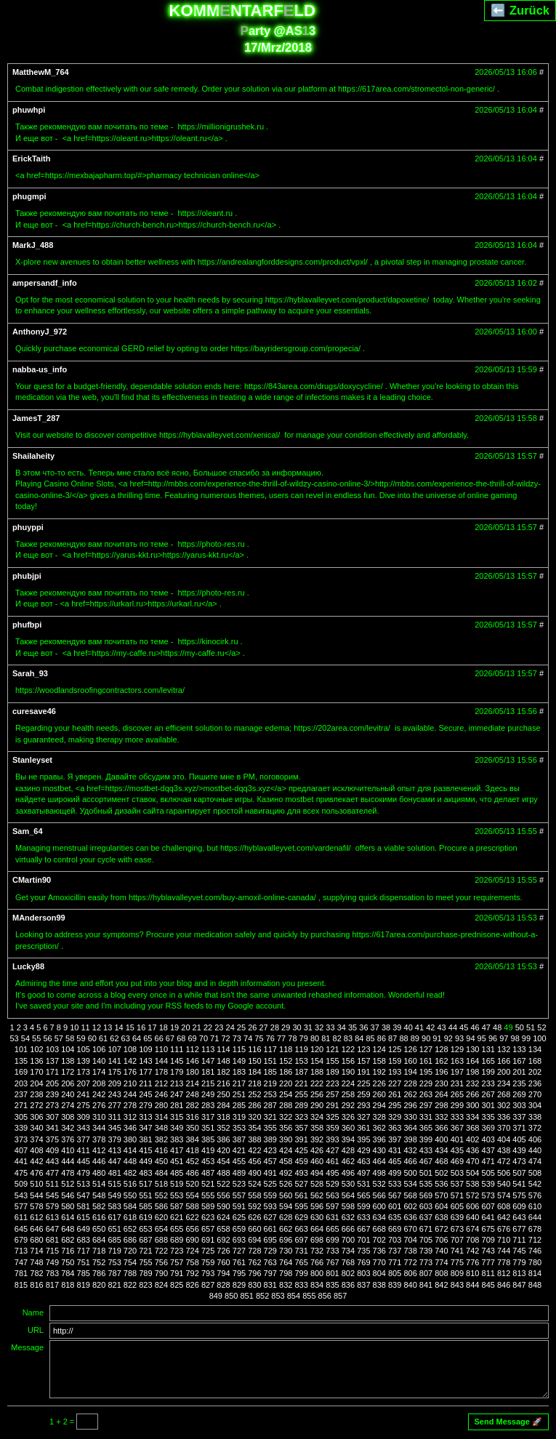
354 (254, 1127)
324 (316, 1117)
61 (103, 1038)
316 (192, 1117)
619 (145, 1217)
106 (98, 1049)
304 (534, 1105)
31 (308, 1027)
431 (394, 1150)
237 (21, 1094)
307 (52, 1117)
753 (114, 1262)
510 (36, 1183)
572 (472, 1195)
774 (441, 1262)
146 (192, 1061)
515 (114, 1183)
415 (145, 1150)
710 (503, 1239)
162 (441, 1061)
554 (192, 1195)
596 (316, 1206)
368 (472, 1127)
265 (457, 1094)
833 (300, 1284)
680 (36, 1239)
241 (83, 1094)
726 (223, 1250)
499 (394, 1173)
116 (254, 1049)
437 (488, 1150)
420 (223, 1150)
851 (246, 1295)
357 (300, 1127)
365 (425, 1127)
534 (409, 1183)
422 (254, 1150)
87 (392, 1038)
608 (503, 1206)
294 (379, 1105)
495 (332, 1173)
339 (21, 1127)
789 (145, 1273)
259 (363, 1094)
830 (254, 1284)
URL (36, 1330)
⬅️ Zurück (520, 10)
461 (332, 1161)
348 (161, 1127)
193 (394, 1071)
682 (67, 1239)
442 (36, 1161)
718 (98, 1250)
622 (192, 1217)
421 (239, 1150)
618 (130, 1217)
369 (488, 1127)
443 (52, 1161)
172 (67, 1071)
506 (503, 1173)
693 (239, 1239)
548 (98, 1195)
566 (379, 1195)
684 (98, 1239)
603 (425, 1206)
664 (316, 1228)
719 (114, 1250)
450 (161, 1161)
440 (534, 1150)
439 (518, 1150)
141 (114, 1061)
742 (472, 1250)
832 (285, 1284)
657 (207, 1228)
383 (176, 1139)
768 (348, 1262)
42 (430, 1027)
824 (161, 1284)
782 (36, 1273)
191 (363, 1071)
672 (441, 1228)
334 (472, 1117)
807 (425, 1273)
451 (176, 1161)
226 (379, 1083)
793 (207, 1273)
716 (67, 1250)
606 (472, 1206)
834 (316, 1284)
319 (239, 1117)
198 (472, 1071)
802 (348, 1273)
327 (363, 1117)
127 (425, 1049)
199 (488, 1071)
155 (332, 1061)
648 (67, 1228)
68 (181, 1038)
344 (98, 1127)
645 (21, 1228)
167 (518, 1061)
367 (457, 1127)
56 (47, 1038)
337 (518, 1117)
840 (409, 1284)
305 (21, 1117)
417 (176, 1150)
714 (36, 1250)
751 (83, 1262)
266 (472, 1094)
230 (441, 1083)
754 (130, 1262)
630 (316, 1217)
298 (441, 1105)
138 (67, 1061)
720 (130, 1250)
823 (145, 1284)
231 (457, 1083)
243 (114, 1094)
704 (409, 1239)
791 (176, 1273)
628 (285, 1217)
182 (223, 1071)
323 (300, 1117)
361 (363, 1127)
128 (441, 1049)
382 (161, 1139)
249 (207, 1094)
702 (379, 1239)
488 (223, 1173)
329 (394, 1117)
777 (488, 1262)
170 (36, 1071)
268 (503, 1094)
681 (52, 1239)
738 (409, 1250)
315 (176, 1117)
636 (409, 1217)
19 (174, 1027)
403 (488, 1139)
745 (518, 1250)
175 (114, 1071)
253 (270, 1094)
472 (503, 1161)
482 (130, 1173)
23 (218, 1027)
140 (98, 1061)
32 (319, 1027)
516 (130, 1183)
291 (332, 1105)
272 (36, 1105)
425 (300, 1150)
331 (425, 1117)
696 (285, 1239)
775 (457, 1262)
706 (441, 1239)
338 (534, 1117)
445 (83, 1161)
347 (145, 1127)
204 (36, 1083)
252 (254, 1094)
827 (207, 1284)
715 (52, 1250)
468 (441, 1161)
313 (145, 1117)
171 (52, 1071)
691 (207, 1239)
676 (503, 1228)
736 (379, 1250)
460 (316, 1161)
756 (161, 1262)
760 (223, 1262)
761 (239, 1262)
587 (176, 1206)
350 (192, 1127)
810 (472, 1273)
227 (394, 1083)
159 (394, 1061)
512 (67, 1183)
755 (145, 1262)
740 (441, 1250)
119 (300, 1049)
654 (161, 1228)
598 (348, 1206)
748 (36, 1262)
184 (254, 1071)
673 (457, 1228)
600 (379, 1206)
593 (270, 1206)
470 (472, 1161)
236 (534, 1083)
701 (363, 1239)
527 (300, 1183)
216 (223, 1083)
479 (83, 1173)
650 (98, 1228)
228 (409, 1083)
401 (457, 1139)
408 (36, 1150)
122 (348, 1049)
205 (52, 1083)
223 (332, 1083)
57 (59, 1038)
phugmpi (29, 196)
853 (277, 1295)
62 (114, 1038)
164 (472, 1061)
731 (300, 1250)
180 (192, 1071)
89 (415, 1038)
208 (98, 1083)
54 (25, 1038)
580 (67, 1206)
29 (285, 1027)
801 (332, 1273)
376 (67, 1139)
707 (457, 1239)
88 (403, 1038)
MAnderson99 (38, 917)
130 (472, 1049)
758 (192, 1262)
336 (503, 1117)
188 (316, 1071)
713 (21, 1250)
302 (503, 1105)
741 (457, 1250)
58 (69, 1038)
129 (457, 1049)
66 (159, 1038)
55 (36, 1038)
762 (254, 1262)
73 (237, 1038)
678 (534, 1228)
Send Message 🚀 (508, 1421)
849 (215, 1295)
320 (254, 1117)
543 (21, 1195)
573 (488, 1195)
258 (348, 1094)
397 (394, 1139)
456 (254, 1161)
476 (36, 1173)
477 (52, 1173)
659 (239, 1228)
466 (409, 1161)
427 (332, 1150)
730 (285, 1250)
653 (145, 1228)
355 (270, 1127)
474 (534, 1161)
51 (530, 1027)
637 (425, 1217)
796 (254, 1273)
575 (518, 1195)
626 (254, 1217)
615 (83, 1217)
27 (263, 1027)
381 (145, 1139)
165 (488, 1061)
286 (254, 1105)
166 (503, 1061)
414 (130, 1150)
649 (83, 1228)
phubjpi (26, 576)
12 (96, 1027)
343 (83, 1127)
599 (363, 1206)
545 (52, 1195)
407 (21, 1150)
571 (457, 1195)
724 (192, 1250)
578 (36, 1206)
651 (114, 1228)
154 (316, 1061)
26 (252, 1027)
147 (207, 1061)
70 (203, 1038)
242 (98, 1094)
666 (348, 1228)
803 (363, 1273)
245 (145, 1094)
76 (270, 1038)
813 (518, 1273)
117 (270, 1049)
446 (98, 1161)
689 (176, 1239)
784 (67, 1273)
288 (285, 1105)
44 (452, 1027)
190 (348, 1071)
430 (379, 1150)
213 (176, 1083)
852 (262, 1295)
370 (503, 1127)
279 (145, 1105)
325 (332, 1117)
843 (457, 1284)
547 (83, 1195)
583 (114, 1206)
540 (503, 1183)
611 (21, 1217)
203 (21, 1083)
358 (316, 1127)
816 (36, 1284)
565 (363, 1195)
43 (441, 1027)
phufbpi (26, 624)
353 (239, 1127)
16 (141, 1027)
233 (488, 1083)
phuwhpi (28, 109)
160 (409, 1061)
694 (254, 1239)
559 (270, 1195)
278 (130, 1105)
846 (503, 1284)
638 (441, 1217)
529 (332, 1183)
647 (52, 1228)
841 (425, 1284)
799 (300, 1273)
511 (52, 1183)
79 (303, 1038)
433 (425, 1150)
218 (254, 1083)
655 (176, 1228)
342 (67, 1127)
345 (114, 1127)
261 (394, 1094)
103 (52, 1049)
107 (114, 1049)
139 (83, 1061)
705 (425, 1239)
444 (67, 1161)
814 (534, 1273)
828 (223, 1284)
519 (176, 1183)
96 (492, 1038)
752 (98, 1262)
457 (270, 1161)
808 (441, 1273)
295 (394, 1105)
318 (223, 1117)
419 (207, 1150)
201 (518, 1071)
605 (457, 1206)
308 (67, 1117)
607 (488, 1206)
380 (130, 1139)
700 (348, 1239)
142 (130, 1061)
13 (107, 1027)
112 (192, 1049)
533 (394, 1183)
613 (52, 1217)
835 (332, 1284)
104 (67, 1049)
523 (239, 1183)
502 (441, 1173)
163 (457, 1061)
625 (239, 1217)
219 (270, 1083)
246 (161, 1094)
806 (409, 1273)
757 (176, 1262)
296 (409, 1105)
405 (518, 1139)
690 (192, 1239)
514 (98, 1183)
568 (409, 1195)
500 (409, 1173)
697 (300, 1239)
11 (85, 1027)
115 (239, 1049)
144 (161, 1061)
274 (67, 1105)
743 (488, 1250)
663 (300, 1228)
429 (363, 1150)
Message (27, 1347)
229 (425, 1083)
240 (67, 1094)
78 (292, 1038)
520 (192, 1183)
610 (534, 1206)
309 (83, 1117)
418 (192, 1150)
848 (534, 1284)
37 (375, 1027)
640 (472, 1217)
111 (176, 1049)
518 (161, 1183)
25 (241, 1027)
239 (52, 1094)
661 (270, 1228)
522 (223, 1183)
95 (482, 1038)
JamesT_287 (36, 418)
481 (114, 1173)
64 (136, 1038)
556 (223, 1195)
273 (52, 1105)
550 (130, 1195)
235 (518, 1083)
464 (379, 1161)
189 (332, 1071)
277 (114, 1105)
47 (486, 1027)
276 (98, 1105)
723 (176, 1250)
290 (316, 1105)
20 (185, 1027)
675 (488, 1228)
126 (409, 1049)
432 (409, 1150)
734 (348, 1250)
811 (488, 1273)
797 (270, 1273)
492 (285, 1173)
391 (300, 1139)
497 (363, 1173)
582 (98, 1206)
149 (239, 1061)
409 (52, 1150)
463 (363, 1161)
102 (36, 1049)
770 (379, 1262)
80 (314, 1038)
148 (223, 1061)
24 (230, 1027)
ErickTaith (31, 158)
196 (441, 1071)
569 (425, 1195)
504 (472, 1173)
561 (300, 1195)
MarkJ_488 (32, 245)
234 (503, 1083)
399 (425, 1139)
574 (503, 1195)
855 (308, 1295)
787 (114, 1273)
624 (223, 1217)
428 (348, 1150)
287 (270, 1105)
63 (125, 1038)
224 (348, 1083)
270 (534, 1094)
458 (285, 1161)
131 (488, 1049)
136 (36, 1061)
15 (130, 1027)
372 (534, 1127)
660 (254, 1228)
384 (192, 1139)
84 (359, 1038)
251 (239, 1094)
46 (474, 1027)
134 (534, 1049)
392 (316, 1139)
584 (130, 1206)
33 (330, 1027)
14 (118, 1027)
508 (534, 1173)
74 (247, 1038)
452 (192, 1161)
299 (457, 1105)
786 (98, 1273)
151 (270, 1061)
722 (161, 1250)
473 (518, 1161)
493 (300, 1173)
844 (472, 1284)
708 (472, 1239)
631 (332, 1217)
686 (130, 1239)
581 (83, 1206)
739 (425, 1250)
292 (348, 1105)
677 (518, 1228)
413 (114, 1150)
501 (425, 1173)
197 (457, 1071)
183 (239, 1071)
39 (396, 1027)
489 (239, 1173)
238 (36, 1094)
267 (488, 1094)
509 (21, 1183)
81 (325, 1038)
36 (363, 1027)
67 (170, 1038)
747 (21, 1262)
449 (145, 1161)
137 (52, 1061)
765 (300, 1262)
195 (425, 1071)
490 (254, 1173)
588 (192, 1206)
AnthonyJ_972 (39, 331)
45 (463, 1027)
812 (503, 1273)
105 (83, 1049)
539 (488, 1183)
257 (332, 1094)
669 (394, 1228)
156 (348, 1061)
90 (426, 1038)
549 (114, 1195)
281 (176, 1105)
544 (36, 1195)
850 (231, 1295)
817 (52, 1284)
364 (409, 1127)
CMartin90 (31, 879)
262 (409, 1094)
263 (425, 1094)
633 (363, 1217)
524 (254, 1183)
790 (161, 1273)
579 (52, 1206)
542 (534, 1183)
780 (534, 1262)
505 (488, 1173)
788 (130, 1273)
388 (254, 1139)
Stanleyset (32, 759)
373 (21, 1139)
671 (425, 1228)
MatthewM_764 (40, 72)
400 (441, 1139)
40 (408, 1027)
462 (348, 1161)
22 (208, 1027)
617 (114, 1217)
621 (176, 1217)
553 (176, 1195)
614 (67, 1217)
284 (223, 1105)
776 (472, 1262)
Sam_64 (27, 831)
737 (394, 1250)
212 (161, 1083)
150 (254, 1061)
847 (518, 1284)
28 (274, 1027)
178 (161, 1071)
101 (21, 1049)
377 (83, 1139)
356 (285, 1127)
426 (316, 1150)
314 (161, 1117)
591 (239, 1206)
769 (363, 1262)
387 (239, 1139)
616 (98, 1217)
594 (285, 1206)
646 (36, 1228)
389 (270, 1139)
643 (518, 1217)
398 (409, 1139)
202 (534, 1071)
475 (21, 1173)
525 (270, 1183)
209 (114, 1083)
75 (258, 1038)
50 (519, 1027)
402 (472, 1139)
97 (503, 1038)
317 (207, 1117)
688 (161, 1239)
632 (348, 1217)
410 (67, 1150)
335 (488, 1117)
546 (67, 1195)
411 (83, 1150)
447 (114, 1161)
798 (285, 1273)
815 (21, 1284)
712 (534, 1239)
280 (161, 1105)
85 (370, 1038)
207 (83, 1083)
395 (363, 1139)
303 (518, 1105)
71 (214, 1038)
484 (161, 1173)
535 (425, 1183)
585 (145, 1206)
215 (207, 1083)
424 (285, 1150)
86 (381, 1038)
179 (176, 1071)
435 (457, 1150)
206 (67, 1083)
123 (363, 1049)
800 (316, 1273)
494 (316, 1173)
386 (223, 1139)
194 (409, 1071)
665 (332, 1228)
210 (130, 1083)
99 (526, 1038)
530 (348, 1183)
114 (223, 1049)
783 (52, 1273)
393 (332, 1139)
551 (145, 1195)
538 (472, 1183)
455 (239, 1161)
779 (518, 1262)
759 (207, 1262)
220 (285, 1083)
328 (379, 1117)
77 (281, 1038)
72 (225, 1038)
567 (394, 1195)
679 (21, 1239)
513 (83, 1183)
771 (394, 1262)
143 (145, 1061)
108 (130, 1049)
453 (207, 1161)
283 (207, 1105)
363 (394, 1127)
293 (363, 1105)
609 (518, 1206)
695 (270, 1239)
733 (332, 1250)
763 (270, 1262)
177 (145, 1071)
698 (316, 1239)
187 (300, 1071)
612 (36, 1217)
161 (425, 1061)
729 (270, 1250)
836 (348, 1284)
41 (419, 1027)
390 (285, 1139)
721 (145, 1250)
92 (448, 1038)
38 (386, 1027)
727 (239, 1250)
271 (21, 1105)
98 (515, 1038)
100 (539, 1038)
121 (332, 1049)
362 (379, 1127)
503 (457, 1173)
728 (254, 1250)
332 (441, 1117)
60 (92, 1038)
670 (409, 1228)
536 (441, 1183)
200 (503, 1071)
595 (300, 1206)
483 (145, 1173)
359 (332, 1127)
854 (293, 1295)
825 (176, 1284)
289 (300, 1105)
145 (176, 1061)
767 (332, 1262)
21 (197, 1027)
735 (363, 1250)
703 (394, 1239)
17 (152, 1027)
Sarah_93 (30, 673)
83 (348, 1038)
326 (348, 1117)
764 (285, 1262)
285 (239, 1105)
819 (83, 1284)
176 (130, 1071)
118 (285, 1049)
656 (192, 1228)
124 (379, 1049)
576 (534, 1195)
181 (207, 1071)
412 (98, 1150)
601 (394, 1206)
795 (239, 1273)
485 (176, 1173)
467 (425, 1161)
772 (409, 1262)
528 (316, 1183)
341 (52, 1127)
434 (441, 1150)
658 (223, 1228)
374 (36, 1139)
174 (98, 1071)
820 (98, 1284)
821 (114, 1284)
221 (300, 1083)
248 (192, 1094)
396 (379, 1139)
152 (285, 1061)
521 (207, 1183)
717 (83, 1250)
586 (161, 1206)
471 (488, 1161)
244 (130, 1094)
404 (503, 1139)
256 (316, 1094)
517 (145, 1183)
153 (300, 1061)
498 (379, 1173)
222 (316, 1083)
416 (161, 1150)
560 (285, 1195)
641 (488, 1217)
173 (83, 1071)
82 (337, 1038)
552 (161, 1195)
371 (518, 1127)
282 (192, 1105)
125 (394, 1049)
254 (285, 1094)
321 (270, 1117)
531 (363, 1183)
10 (74, 1027)
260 (379, 1094)
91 (436, 1038)
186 (285, 1071)
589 (207, 1206)
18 (163, 1027)
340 (36, 1127)
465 (394, 1161)
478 (67, 1173)
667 (363, 1228)
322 (285, 1117)
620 (161, 1217)
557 (239, 1195)
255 (300, 1094)
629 (300, 1217)
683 (83, 1239)
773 (425, 1262)
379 (114, 1139)
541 (518, 1183)
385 (207, 1139)
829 (239, 1284)
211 (145, 1083)
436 (472, 1150)
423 (270, 1150)
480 (98, 1173)
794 (223, 1273)
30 (296, 1027)
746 (534, 1250)
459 (300, 1161)
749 (52, 1262)
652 (130, 1228)
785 (83, 1273)
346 (130, 1127)
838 (379, 1284)
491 (270, 1173)
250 (223, 1094)
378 (98, 1139)
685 (114, 1239)
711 (518, 1239)
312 (130, 1117)
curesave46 (34, 711)
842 (441, 1284)
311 (114, 1117)
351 (207, 1127)
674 (472, 1228)
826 (192, 1284)
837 (363, 1284)
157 (363, 1061)
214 (192, 1083)
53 (13, 1038)
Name (33, 1312)
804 (379, 1273)
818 (67, 1284)
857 (340, 1295)
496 (348, 1173)
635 (394, 1217)
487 (207, 1173)
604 (441, 1206)
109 (145, 1049)
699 (332, 1239)
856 (324, 1295)
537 (457, 1183)
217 (239, 1083)
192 (379, 1071)
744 (503, 1250)
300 (472, 1105)
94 (470, 1038)
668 (379, 1228)
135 (21, 1061)
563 (332, 1195)
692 (223, 1239)
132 (503, 1049)
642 (503, 1217)
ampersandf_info (44, 282)
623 (207, 1217)
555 (207, 1195)
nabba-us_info (39, 369)
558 (254, 1195)
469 (457, 1161)
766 (316, 1262)
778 (503, 1262)
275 (83, 1105)
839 (394, 1284)
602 (409, 1206)
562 (316, 1195)
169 (21, 1071)
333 (457, 1117)
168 (534, 1061)
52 (541, 1027)
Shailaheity (33, 456)
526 (285, 1183)
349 (176, 1127)
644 (534, 1217)
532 (379, 1183)
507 (518, 1173)
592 (254, 1206)
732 (316, 1250)
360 (348, 1127)
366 (441, 1127)
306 (36, 1117)
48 (497, 1027)
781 (21, 1273)
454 (223, 1161)
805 (394, 1273)
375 (52, 1139)
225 (363, 1083)
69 (192, 1038)
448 (130, 1161)
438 (503, 1150)
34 (341, 1027)
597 (332, 1206)
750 (67, 1262)
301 (488, 1105)
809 (457, 1273)
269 (518, 1094)
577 (21, 1206)
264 (441, 1094)
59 (80, 1038)
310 (98, 1117)
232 (472, 1083)
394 (348, 1139)
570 (441, 1195)
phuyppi (28, 527)
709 (488, 1239)
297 (425, 1105)
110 (161, 1049)
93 (459, 1038)
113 (207, 1049)
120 (316, 1049)
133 (518, 1049)
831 (270, 1284)
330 (409, 1117)
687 (145, 1239)
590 (223, 1206)
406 (534, 1139)
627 (270, 1217)
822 (130, 1284)
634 (379, 1217)
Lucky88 (28, 966)
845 (488, 1284)
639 (457, 1217)
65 (147, 1038)
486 (192, 1173)
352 (223, 1127)
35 (352, 1027)
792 (192, 1273)
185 (270, 1071)
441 (21, 1161)
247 (176, 1094)
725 (207, 1250)
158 (379, 1061)
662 (285, 1228)
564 (348, 1195)
